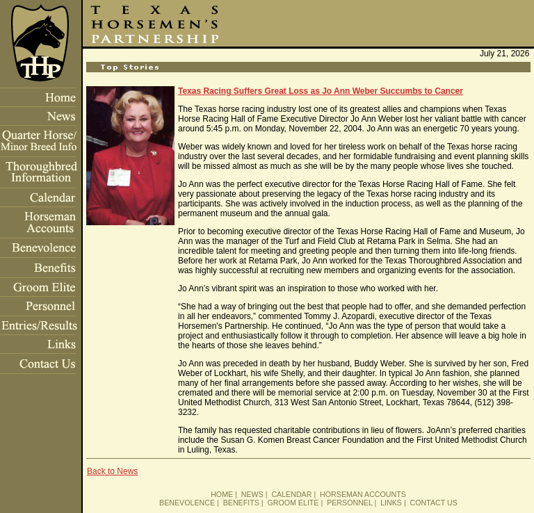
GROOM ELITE (292, 502)
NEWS (252, 494)
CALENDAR (291, 494)
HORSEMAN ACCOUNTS (363, 494)
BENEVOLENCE (187, 502)
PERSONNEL (349, 502)
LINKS (391, 502)
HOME (222, 494)
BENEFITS (241, 502)
